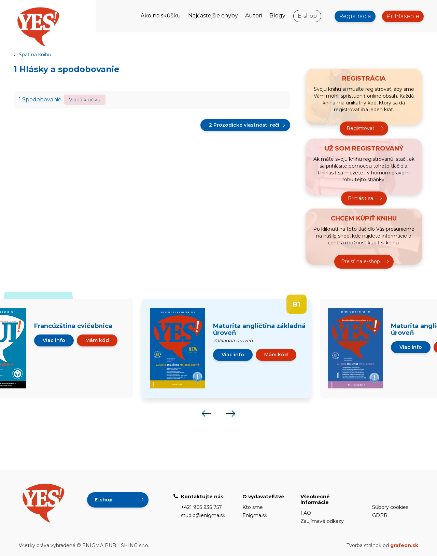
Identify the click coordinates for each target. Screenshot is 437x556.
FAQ (305, 513)
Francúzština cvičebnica (73, 326)
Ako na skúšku (161, 15)
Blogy (277, 15)
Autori (253, 15)
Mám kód (97, 340)
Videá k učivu (84, 100)
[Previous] (205, 413)
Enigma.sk (254, 515)
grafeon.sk (404, 545)
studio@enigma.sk (203, 515)
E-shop (307, 16)
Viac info (54, 340)
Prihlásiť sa (360, 198)
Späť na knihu (35, 55)
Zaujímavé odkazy (322, 521)
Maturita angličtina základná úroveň (259, 329)
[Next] (231, 413)
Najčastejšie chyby (213, 15)
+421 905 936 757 (201, 507)
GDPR (379, 515)
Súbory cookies (390, 507)
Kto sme (252, 507)
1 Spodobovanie (40, 99)
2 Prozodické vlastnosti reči (244, 125)
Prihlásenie (402, 16)
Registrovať (361, 128)
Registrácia (355, 16)
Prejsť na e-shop (360, 261)
